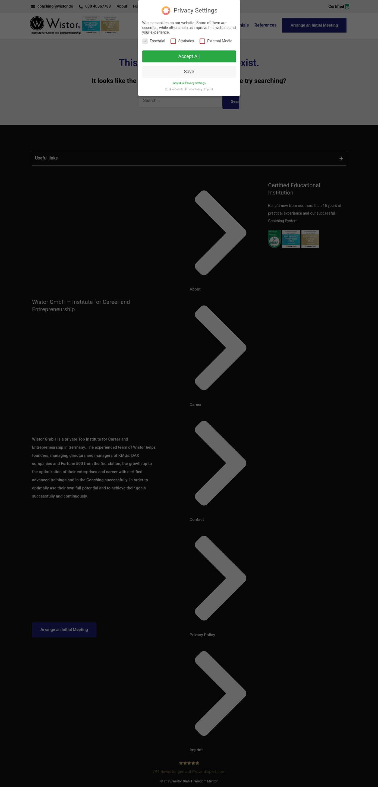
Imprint (208, 84)
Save (189, 66)
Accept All (189, 51)
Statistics (182, 36)
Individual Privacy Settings (189, 78)
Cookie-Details (174, 84)
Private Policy (193, 84)
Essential (153, 36)
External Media (216, 36)
